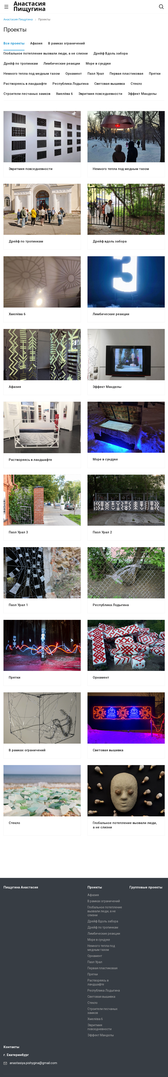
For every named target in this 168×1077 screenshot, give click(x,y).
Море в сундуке (105, 459)
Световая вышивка (108, 750)
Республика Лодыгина (111, 605)
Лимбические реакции (111, 314)
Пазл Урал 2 (102, 532)
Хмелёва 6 (17, 314)
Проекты (95, 887)
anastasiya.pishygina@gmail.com (33, 1063)
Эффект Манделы (107, 387)
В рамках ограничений (27, 750)
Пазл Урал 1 (18, 605)
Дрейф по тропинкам (26, 241)
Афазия (15, 387)
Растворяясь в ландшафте (30, 460)
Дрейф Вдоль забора (103, 921)
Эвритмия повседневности (30, 169)
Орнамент (101, 677)
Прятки (14, 677)
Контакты (11, 1047)
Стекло (14, 823)
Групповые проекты (146, 887)
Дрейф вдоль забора (110, 241)
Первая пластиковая (102, 968)
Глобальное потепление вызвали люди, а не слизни (105, 911)
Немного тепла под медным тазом (121, 169)
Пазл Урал (95, 962)
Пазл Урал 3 (18, 532)
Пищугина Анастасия (21, 887)
